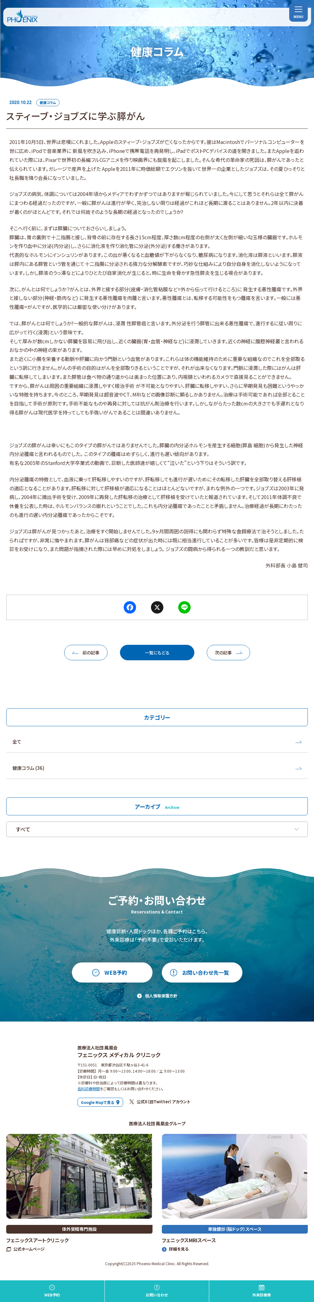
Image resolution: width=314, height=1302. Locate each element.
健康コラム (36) (157, 768)
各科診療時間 (88, 1088)
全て (157, 741)
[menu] (298, 12)
